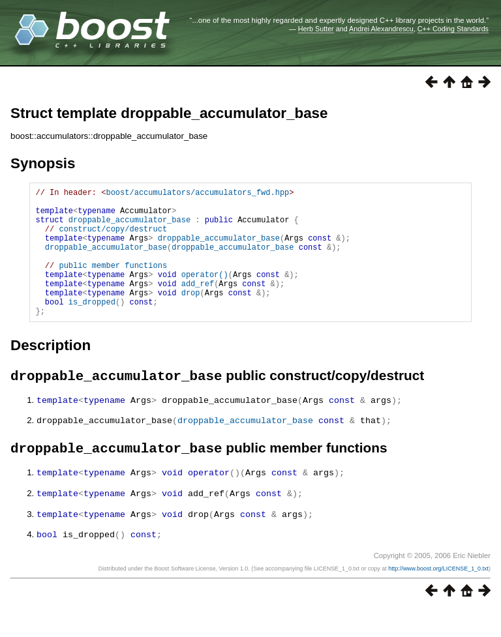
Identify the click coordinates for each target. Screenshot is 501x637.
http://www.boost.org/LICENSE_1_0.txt (438, 596)
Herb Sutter (316, 29)
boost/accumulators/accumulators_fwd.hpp (197, 194)
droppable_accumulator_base (129, 227)
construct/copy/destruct (113, 238)
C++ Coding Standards (453, 29)
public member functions (113, 282)
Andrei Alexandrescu (381, 29)
